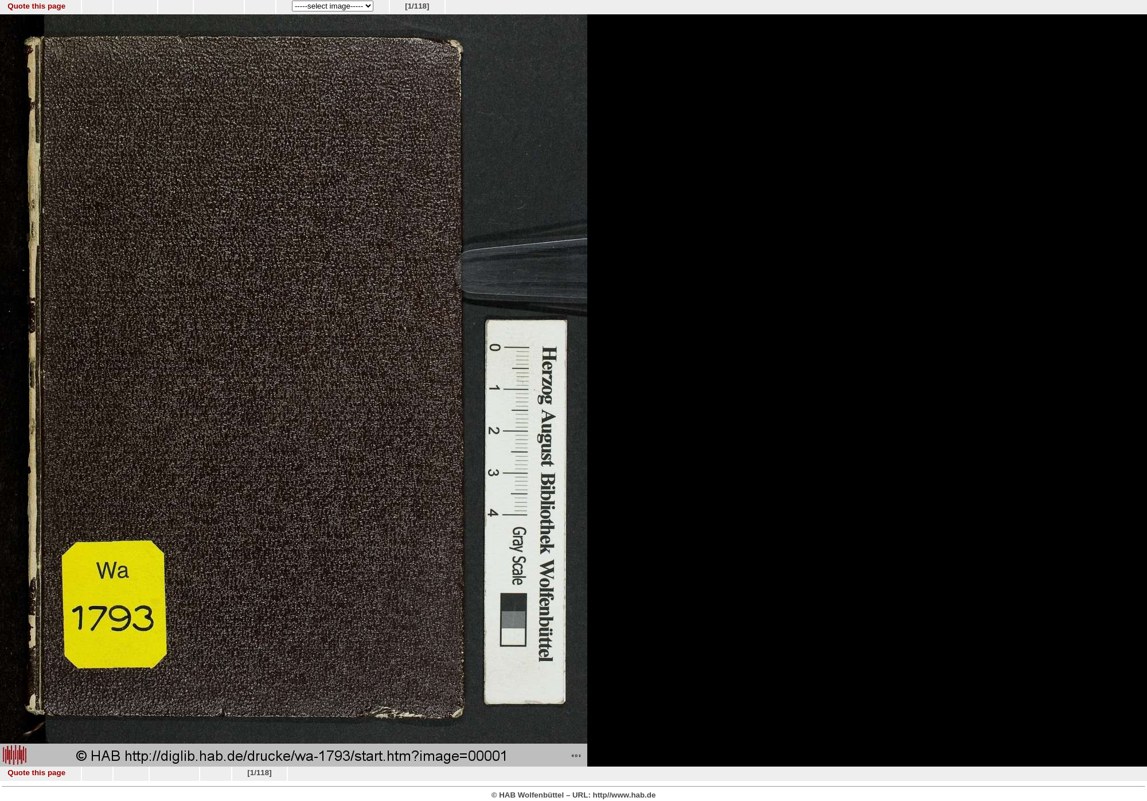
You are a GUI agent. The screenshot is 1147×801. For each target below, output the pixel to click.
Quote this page (36, 6)
